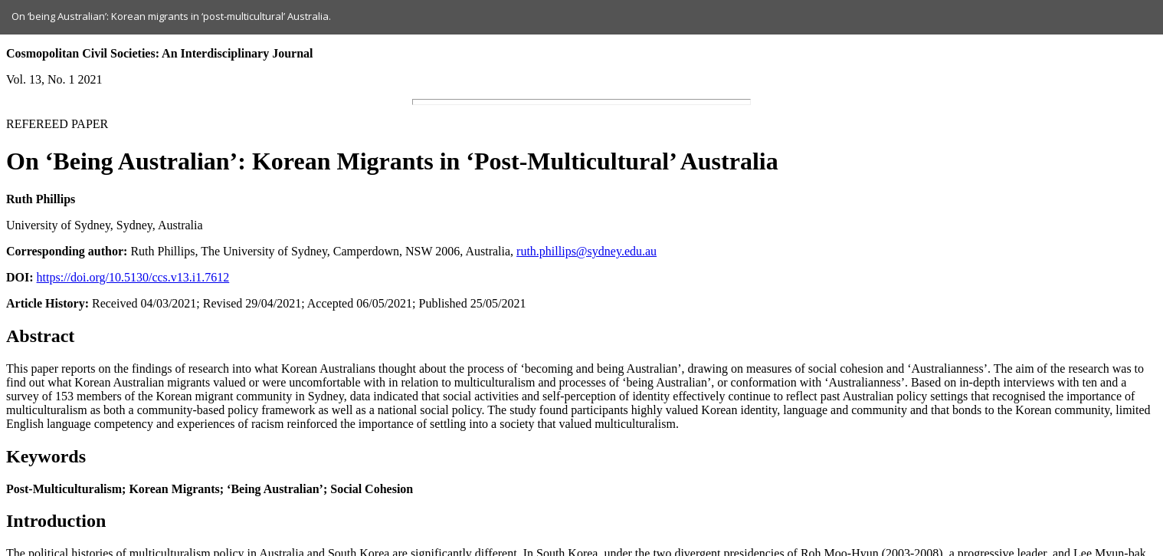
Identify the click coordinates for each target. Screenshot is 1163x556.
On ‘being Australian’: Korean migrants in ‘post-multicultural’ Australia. (171, 16)
